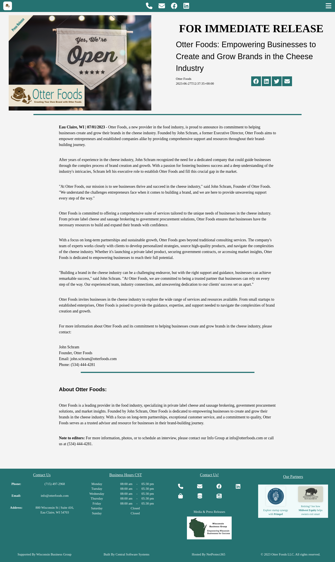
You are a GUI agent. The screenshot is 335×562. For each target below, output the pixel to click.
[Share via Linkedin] (266, 82)
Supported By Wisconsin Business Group (44, 554)
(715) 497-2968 (55, 484)
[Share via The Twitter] (277, 82)
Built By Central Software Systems (126, 554)
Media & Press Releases (209, 511)
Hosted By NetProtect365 (208, 554)
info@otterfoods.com (55, 495)
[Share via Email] (287, 82)
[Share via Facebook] (256, 82)
